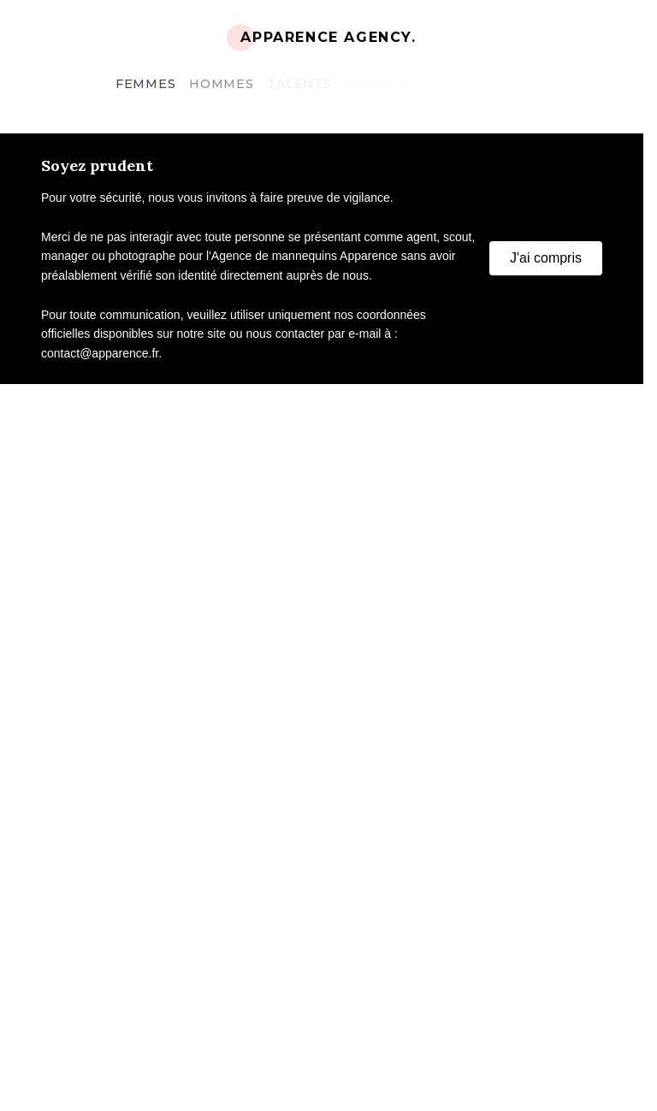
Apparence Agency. (328, 37)
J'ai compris (546, 258)
